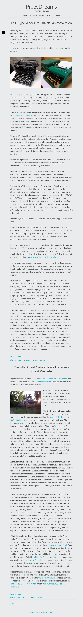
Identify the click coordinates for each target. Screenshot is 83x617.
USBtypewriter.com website (21, 115)
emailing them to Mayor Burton (23, 584)
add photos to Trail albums (34, 560)
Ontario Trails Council (47, 578)
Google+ (46, 557)
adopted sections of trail (57, 545)
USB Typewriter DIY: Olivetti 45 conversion (41, 23)
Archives (33, 15)
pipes (25, 598)
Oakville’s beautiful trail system (54, 379)
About (24, 15)
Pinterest (56, 557)
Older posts (17, 604)
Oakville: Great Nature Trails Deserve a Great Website (41, 369)
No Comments (39, 360)
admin (27, 360)
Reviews (57, 15)
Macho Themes (48, 612)
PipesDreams (41, 6)
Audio (41, 15)
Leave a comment (17, 356)
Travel (48, 15)
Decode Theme (35, 612)
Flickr (37, 557)
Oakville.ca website (43, 382)
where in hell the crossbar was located (44, 257)
